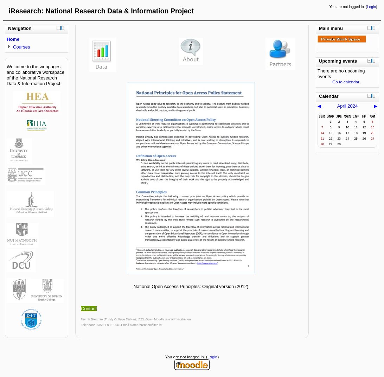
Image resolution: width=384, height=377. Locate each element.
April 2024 (347, 106)
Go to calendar (345, 81)
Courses (21, 47)
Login (371, 7)
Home (13, 39)
